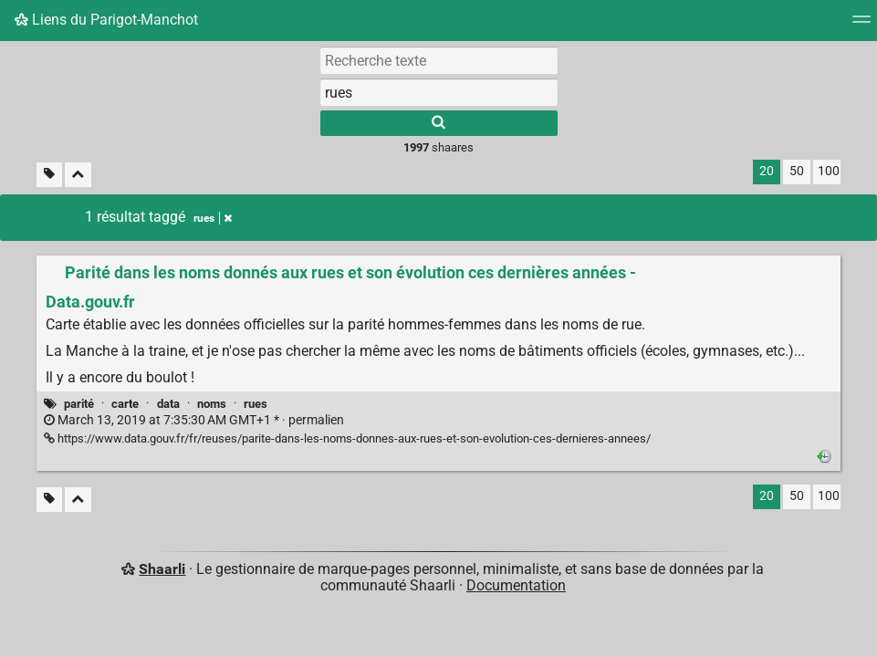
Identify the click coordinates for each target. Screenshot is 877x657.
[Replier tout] (78, 174)
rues (255, 404)
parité (79, 404)
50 (796, 171)
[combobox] (439, 92)
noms (211, 404)
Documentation (516, 585)
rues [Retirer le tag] (212, 218)
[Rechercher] (439, 123)
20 (766, 171)
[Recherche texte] (439, 60)
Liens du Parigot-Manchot (106, 19)
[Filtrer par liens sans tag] (49, 174)
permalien (194, 420)
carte (125, 404)
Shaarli (162, 569)
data (168, 404)
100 (829, 171)
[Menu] (861, 25)
